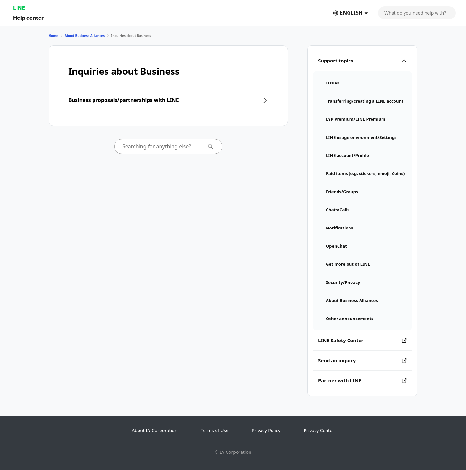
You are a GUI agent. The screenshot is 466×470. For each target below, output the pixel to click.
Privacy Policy (266, 430)
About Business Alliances (85, 35)
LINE (19, 7)
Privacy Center (319, 430)
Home (53, 35)
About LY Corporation (154, 430)
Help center (28, 17)
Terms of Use (214, 430)
